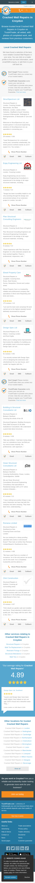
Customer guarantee (25, 841)
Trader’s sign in (29, 6)
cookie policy (8, 872)
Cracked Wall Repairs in (17, 728)
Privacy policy (23, 829)
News (3, 838)
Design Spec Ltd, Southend (13, 690)
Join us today (17, 794)
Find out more (21, 92)
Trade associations (24, 826)
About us (4, 826)
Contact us (5, 835)
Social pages (5, 841)
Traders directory (24, 832)
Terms (20, 838)
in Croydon (17, 644)
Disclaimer (21, 835)
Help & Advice (6, 832)
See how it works (17, 816)
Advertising (5, 829)
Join (23, 2)
